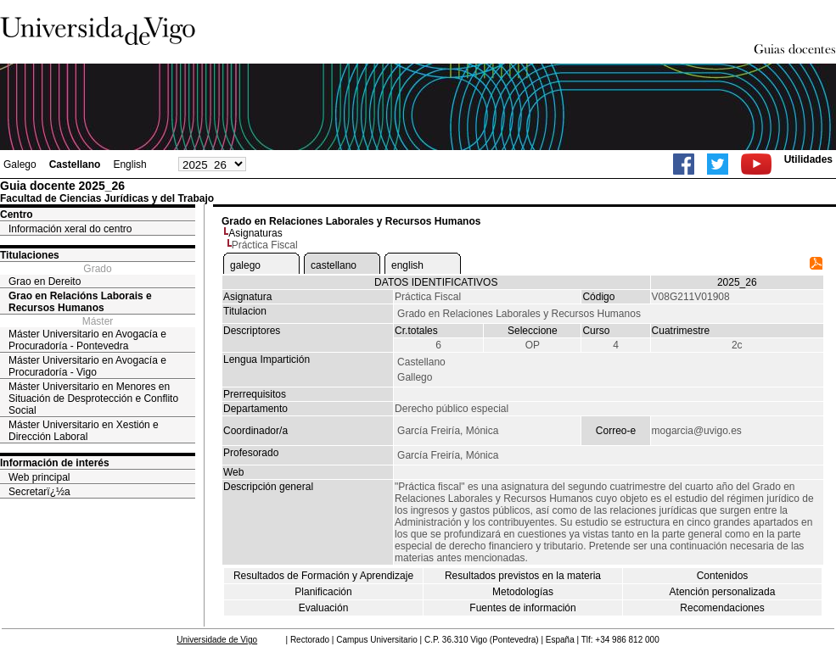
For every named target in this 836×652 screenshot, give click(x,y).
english (407, 265)
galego (245, 265)
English (129, 164)
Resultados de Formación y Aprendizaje (323, 576)
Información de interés (54, 463)
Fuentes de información (522, 608)
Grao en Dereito (44, 281)
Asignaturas (255, 233)
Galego (19, 164)
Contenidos (723, 576)
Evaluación (324, 608)
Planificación (323, 592)
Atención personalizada (723, 592)
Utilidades (808, 159)
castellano (333, 265)
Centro (16, 214)
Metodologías (522, 592)
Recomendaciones (722, 608)
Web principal (39, 477)
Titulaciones (29, 255)
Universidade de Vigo (217, 639)
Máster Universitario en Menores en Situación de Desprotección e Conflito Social (93, 398)
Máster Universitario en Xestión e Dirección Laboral (83, 431)
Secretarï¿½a (39, 492)
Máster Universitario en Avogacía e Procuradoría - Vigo (87, 366)
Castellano (75, 164)
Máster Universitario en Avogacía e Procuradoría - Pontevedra (87, 340)
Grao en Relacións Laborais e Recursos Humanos (80, 302)
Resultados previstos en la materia (523, 576)
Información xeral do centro (70, 229)
